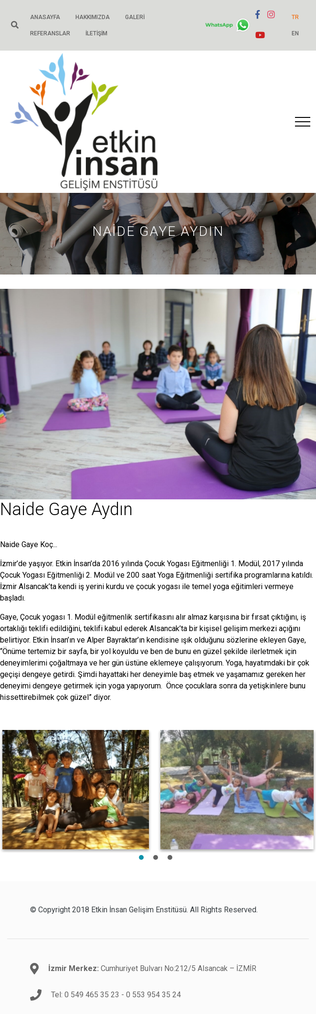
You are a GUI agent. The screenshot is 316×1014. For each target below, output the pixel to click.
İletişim (96, 33)
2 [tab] (155, 857)
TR (295, 17)
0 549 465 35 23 (91, 994)
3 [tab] (170, 857)
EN (295, 33)
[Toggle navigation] (302, 122)
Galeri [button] (135, 17)
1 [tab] (141, 857)
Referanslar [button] (50, 33)
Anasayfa (45, 17)
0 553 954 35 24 (153, 994)
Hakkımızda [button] (92, 17)
